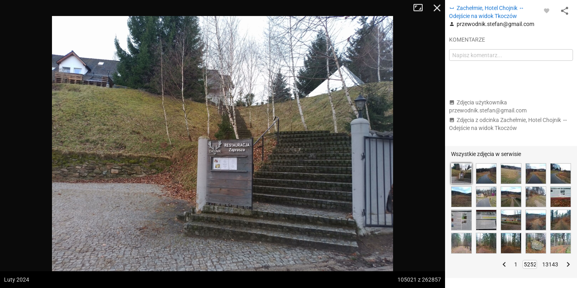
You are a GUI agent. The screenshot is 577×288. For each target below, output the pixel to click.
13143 (550, 264)
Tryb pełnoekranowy (421, 8)
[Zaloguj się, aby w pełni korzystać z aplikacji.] (546, 10)
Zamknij (437, 8)
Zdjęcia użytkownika (488, 106)
